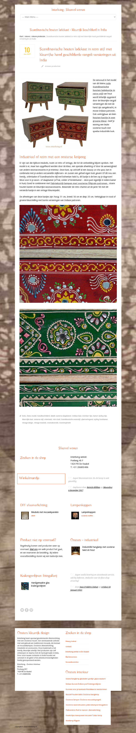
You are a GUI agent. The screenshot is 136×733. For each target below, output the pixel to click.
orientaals (48, 419)
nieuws (27, 36)
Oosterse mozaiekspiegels (90, 700)
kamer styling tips (100, 416)
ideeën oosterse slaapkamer (61, 416)
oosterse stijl (38, 419)
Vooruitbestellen (72, 662)
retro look (56, 419)
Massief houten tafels (74, 695)
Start (21, 36)
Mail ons (34, 549)
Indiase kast (76, 416)
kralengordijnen (94, 684)
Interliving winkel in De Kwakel (77, 652)
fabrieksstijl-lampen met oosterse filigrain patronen (79, 183)
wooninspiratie (65, 423)
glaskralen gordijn (87, 679)
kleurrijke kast (27, 419)
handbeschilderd (43, 416)
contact (68, 647)
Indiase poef (83, 684)
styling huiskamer (101, 419)
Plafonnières (70, 710)
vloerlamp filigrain (73, 721)
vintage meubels (40, 423)
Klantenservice (71, 657)
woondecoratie (52, 423)
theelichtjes (70, 715)
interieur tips (87, 416)
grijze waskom (100, 679)
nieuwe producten (38, 36)
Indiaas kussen (72, 684)
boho (24, 416)
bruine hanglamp (72, 679)
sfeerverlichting (94, 710)
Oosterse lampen (73, 700)
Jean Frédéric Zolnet (89, 587)
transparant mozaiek (83, 715)
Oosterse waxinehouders (76, 705)
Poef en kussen (82, 710)
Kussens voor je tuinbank (76, 689)
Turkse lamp (97, 715)
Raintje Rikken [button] (93, 487)
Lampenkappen (88, 512)
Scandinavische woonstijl (70, 419)
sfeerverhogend (87, 419)
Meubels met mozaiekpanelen (45, 512)
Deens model (31, 416)
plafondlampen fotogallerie (97, 705)
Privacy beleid (71, 641)
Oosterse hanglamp (91, 695)
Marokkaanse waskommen (96, 689)
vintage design (27, 423)
